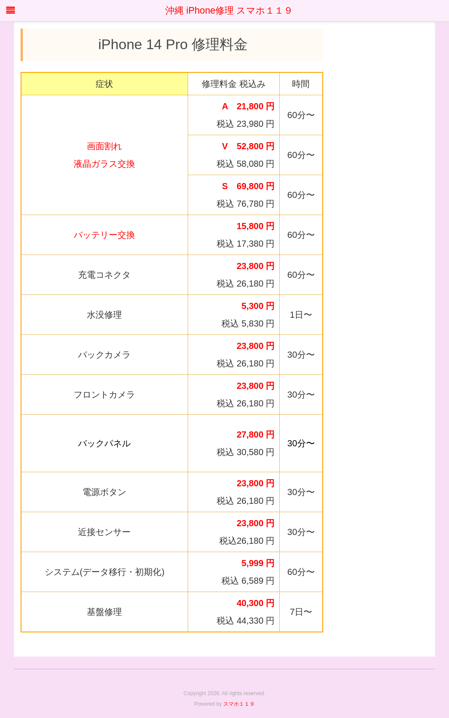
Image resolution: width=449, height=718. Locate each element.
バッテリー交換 (104, 235)
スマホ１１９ (239, 704)
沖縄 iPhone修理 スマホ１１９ (224, 10)
